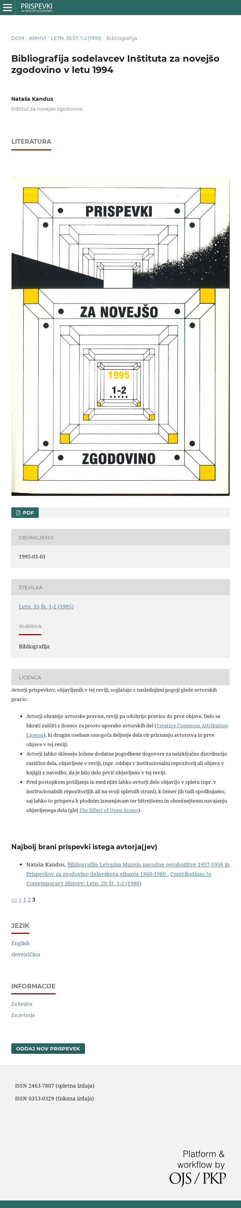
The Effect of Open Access (108, 810)
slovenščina (25, 954)
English (20, 943)
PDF (27, 513)
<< (14, 899)
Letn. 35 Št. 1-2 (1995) (76, 38)
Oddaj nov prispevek (48, 1049)
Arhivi (37, 38)
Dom (17, 38)
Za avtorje (23, 1015)
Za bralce (21, 1003)
